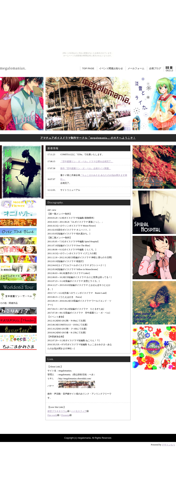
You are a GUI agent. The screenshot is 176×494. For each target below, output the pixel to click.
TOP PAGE (88, 68)
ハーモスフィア (79, 411)
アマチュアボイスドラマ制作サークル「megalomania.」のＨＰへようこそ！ (88, 138)
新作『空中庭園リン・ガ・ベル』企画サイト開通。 (85, 168)
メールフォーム (136, 68)
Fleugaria (65, 415)
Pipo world (52, 415)
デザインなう (168, 444)
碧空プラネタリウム (57, 411)
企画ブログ (155, 68)
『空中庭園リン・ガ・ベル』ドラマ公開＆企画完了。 (86, 161)
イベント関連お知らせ (111, 68)
